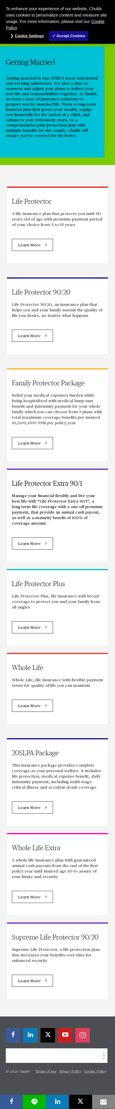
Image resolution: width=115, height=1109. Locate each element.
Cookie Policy (95, 1071)
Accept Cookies (70, 36)
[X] (48, 1035)
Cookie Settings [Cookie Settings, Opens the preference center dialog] (29, 36)
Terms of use (45, 1071)
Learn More (29, 245)
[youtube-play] (65, 1035)
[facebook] (13, 1035)
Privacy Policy (70, 1071)
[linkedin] (30, 1035)
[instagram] (82, 1035)
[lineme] (34, 1102)
